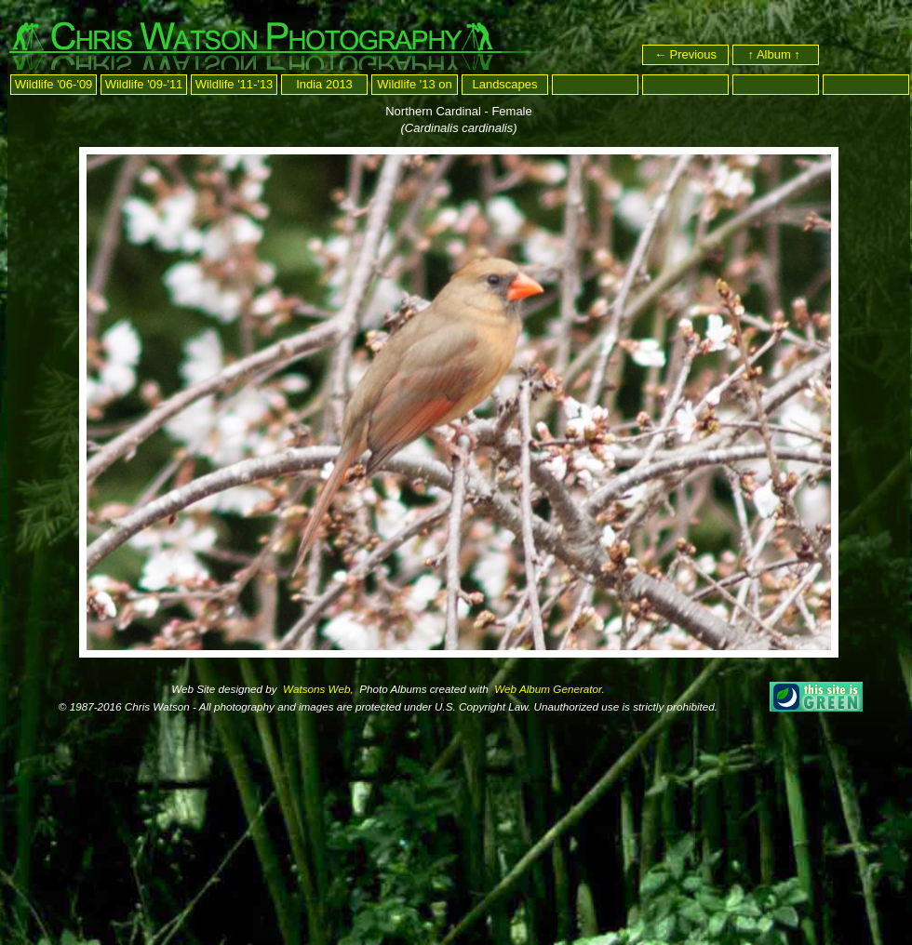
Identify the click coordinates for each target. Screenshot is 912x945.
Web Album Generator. (548, 689)
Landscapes (504, 84)
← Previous (685, 54)
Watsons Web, (317, 689)
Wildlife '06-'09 (54, 84)
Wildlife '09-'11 (144, 84)
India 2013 (324, 84)
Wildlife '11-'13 (234, 84)
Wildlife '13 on (414, 84)
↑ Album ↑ (776, 54)
